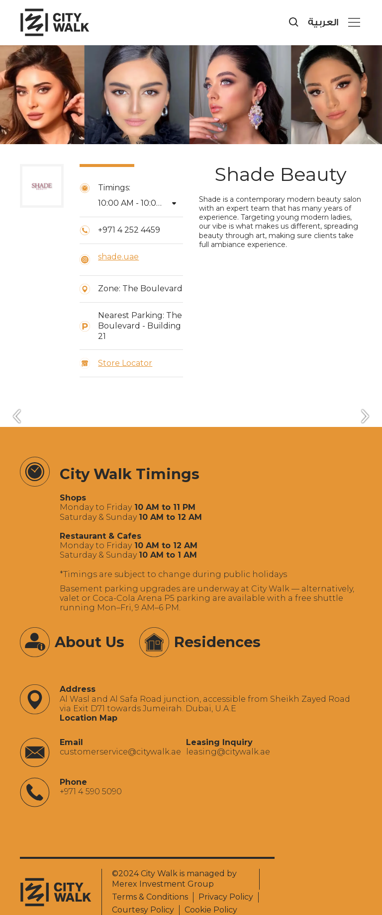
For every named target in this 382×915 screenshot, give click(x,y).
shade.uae (118, 256)
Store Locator (125, 363)
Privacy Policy (225, 897)
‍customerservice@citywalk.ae (120, 751)
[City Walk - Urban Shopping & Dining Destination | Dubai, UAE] (55, 22)
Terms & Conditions (150, 897)
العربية (323, 22)
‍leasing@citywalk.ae (228, 751)
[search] (294, 22)
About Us (89, 642)
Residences (217, 642)
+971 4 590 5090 (91, 791)
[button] (352, 22)
